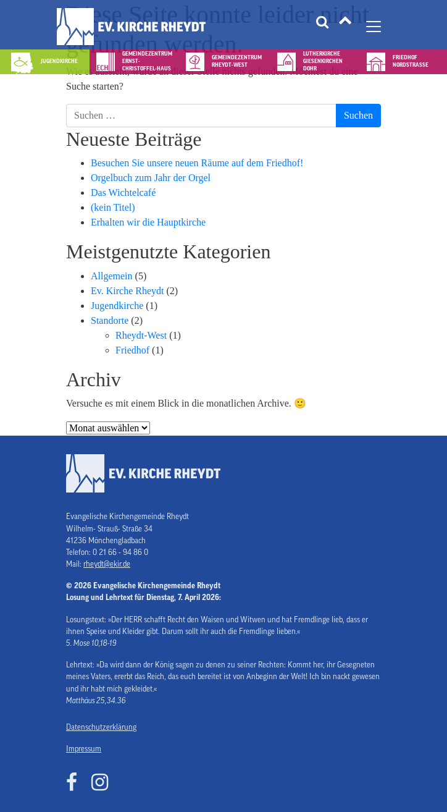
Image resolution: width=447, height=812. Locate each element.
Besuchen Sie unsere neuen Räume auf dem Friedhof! (197, 163)
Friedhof (132, 350)
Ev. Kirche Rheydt (127, 290)
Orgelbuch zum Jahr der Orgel (151, 177)
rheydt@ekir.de (106, 564)
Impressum (83, 749)
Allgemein (112, 276)
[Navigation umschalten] (373, 26)
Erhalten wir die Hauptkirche (148, 222)
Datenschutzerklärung (101, 727)
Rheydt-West (141, 335)
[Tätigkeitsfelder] (345, 26)
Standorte (109, 320)
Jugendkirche (117, 305)
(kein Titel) (113, 207)
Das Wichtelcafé (123, 192)
